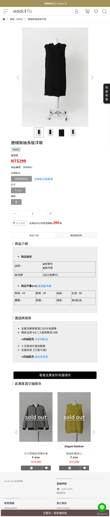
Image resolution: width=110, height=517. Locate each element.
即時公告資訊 (63, 508)
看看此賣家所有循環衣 (55, 375)
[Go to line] (102, 507)
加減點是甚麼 (10, 508)
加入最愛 (19, 223)
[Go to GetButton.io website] (102, 514)
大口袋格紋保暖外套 (36, 453)
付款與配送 (41, 339)
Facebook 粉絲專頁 (13, 481)
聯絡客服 (61, 492)
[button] (92, 77)
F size (18, 190)
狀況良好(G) (21, 178)
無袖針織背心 (74, 453)
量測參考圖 (44, 286)
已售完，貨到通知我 (55, 513)
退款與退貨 (41, 356)
